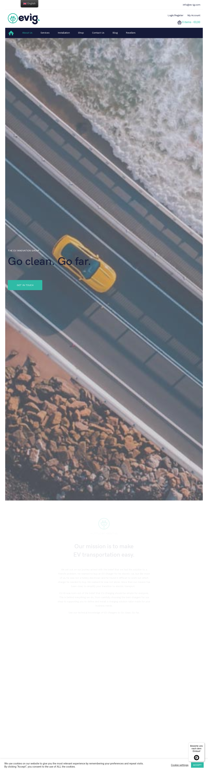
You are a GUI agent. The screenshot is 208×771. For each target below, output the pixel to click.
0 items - (191, 22)
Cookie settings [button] (179, 765)
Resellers (131, 32)
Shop (81, 32)
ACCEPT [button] (197, 765)
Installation (64, 32)
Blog (115, 32)
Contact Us (98, 32)
